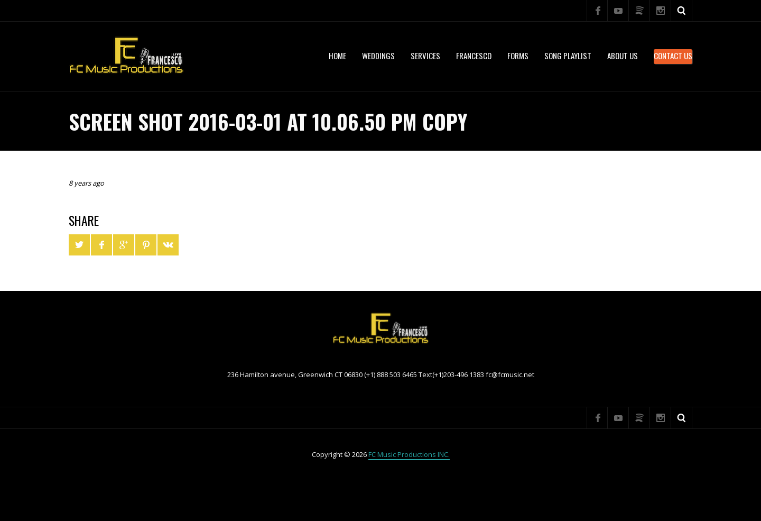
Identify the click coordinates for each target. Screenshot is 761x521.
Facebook (597, 10)
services (425, 55)
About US (622, 55)
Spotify (639, 10)
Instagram (660, 10)
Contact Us (673, 55)
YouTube (618, 10)
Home (337, 55)
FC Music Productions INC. (409, 454)
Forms (517, 55)
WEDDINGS (378, 55)
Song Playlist (567, 55)
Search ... (681, 10)
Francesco (473, 55)
